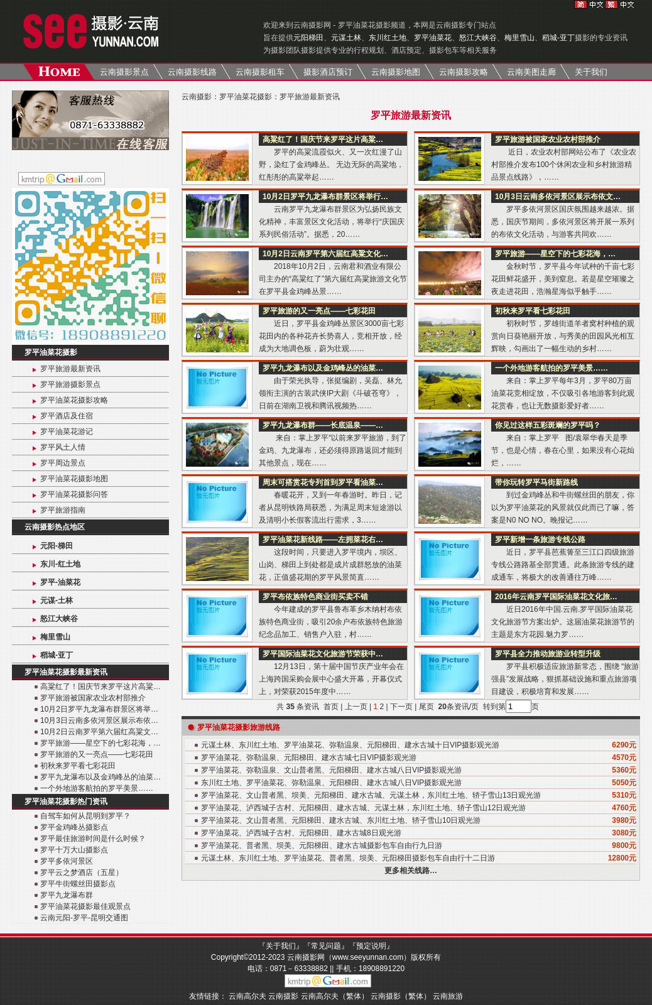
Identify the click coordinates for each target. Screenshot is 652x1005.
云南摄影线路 (192, 72)
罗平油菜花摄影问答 (74, 494)
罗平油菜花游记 (66, 431)
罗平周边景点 (62, 463)
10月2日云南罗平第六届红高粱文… (99, 731)
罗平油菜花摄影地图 (74, 478)
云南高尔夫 (247, 996)
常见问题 (326, 946)
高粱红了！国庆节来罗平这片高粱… (100, 686)
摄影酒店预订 (327, 72)
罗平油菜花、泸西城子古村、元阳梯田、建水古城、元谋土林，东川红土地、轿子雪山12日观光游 (363, 807)
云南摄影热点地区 (54, 527)
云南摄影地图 (395, 72)
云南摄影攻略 (463, 72)
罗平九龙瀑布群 (66, 895)
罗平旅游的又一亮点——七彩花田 (96, 754)
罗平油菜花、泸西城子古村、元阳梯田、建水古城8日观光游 (301, 832)
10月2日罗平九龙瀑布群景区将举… (99, 709)
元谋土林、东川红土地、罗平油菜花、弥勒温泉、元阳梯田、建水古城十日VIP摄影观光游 (350, 745)
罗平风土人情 (62, 447)
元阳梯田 (308, 37)
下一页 (401, 706)
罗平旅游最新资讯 (70, 368)
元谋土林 (346, 37)
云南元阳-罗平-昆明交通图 (84, 917)
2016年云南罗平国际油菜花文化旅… (556, 596)
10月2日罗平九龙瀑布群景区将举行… (325, 196)
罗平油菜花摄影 (50, 352)
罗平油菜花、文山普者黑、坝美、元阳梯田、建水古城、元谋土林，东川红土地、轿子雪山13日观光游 (371, 795)
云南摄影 (197, 96)
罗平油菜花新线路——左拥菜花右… (323, 539)
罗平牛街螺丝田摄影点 (78, 883)
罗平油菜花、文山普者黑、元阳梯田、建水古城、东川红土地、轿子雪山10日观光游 (341, 820)
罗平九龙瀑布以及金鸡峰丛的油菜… (100, 777)
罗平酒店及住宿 (66, 415)
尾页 (427, 706)
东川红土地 (387, 37)
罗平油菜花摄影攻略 (74, 400)
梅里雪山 (519, 37)
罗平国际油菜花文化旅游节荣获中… (323, 653)
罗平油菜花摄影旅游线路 (238, 727)
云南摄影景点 (124, 72)
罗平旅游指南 (62, 510)
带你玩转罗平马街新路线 (536, 482)
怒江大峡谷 (478, 37)
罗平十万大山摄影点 (74, 849)
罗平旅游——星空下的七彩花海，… (100, 743)
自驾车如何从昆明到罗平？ (85, 816)
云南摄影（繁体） (401, 996)
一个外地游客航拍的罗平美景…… (96, 788)
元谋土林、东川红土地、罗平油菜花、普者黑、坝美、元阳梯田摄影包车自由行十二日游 (348, 858)
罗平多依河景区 (66, 861)
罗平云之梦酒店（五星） (81, 872)
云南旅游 (448, 996)
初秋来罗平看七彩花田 (78, 765)
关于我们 (591, 72)
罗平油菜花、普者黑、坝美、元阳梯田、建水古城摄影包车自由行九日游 (321, 845)
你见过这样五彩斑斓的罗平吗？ (547, 425)
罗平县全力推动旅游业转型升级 (547, 653)
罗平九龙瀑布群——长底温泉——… (323, 425)
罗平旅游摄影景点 (70, 384)
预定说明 (371, 946)
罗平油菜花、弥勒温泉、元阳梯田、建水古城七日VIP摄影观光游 (308, 757)
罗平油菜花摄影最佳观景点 (85, 906)
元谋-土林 (56, 600)
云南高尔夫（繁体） (335, 996)
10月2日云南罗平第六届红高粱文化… (325, 253)
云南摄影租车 (260, 72)
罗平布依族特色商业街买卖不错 (315, 596)
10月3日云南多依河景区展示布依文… (558, 196)
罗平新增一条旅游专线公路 (540, 539)
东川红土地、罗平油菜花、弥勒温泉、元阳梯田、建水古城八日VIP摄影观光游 (331, 782)
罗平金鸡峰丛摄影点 (74, 827)
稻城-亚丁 (558, 37)
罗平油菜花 (433, 37)
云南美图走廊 (531, 72)
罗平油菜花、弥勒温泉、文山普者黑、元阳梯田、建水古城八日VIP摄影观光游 (331, 770)
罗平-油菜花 (60, 582)
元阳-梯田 (56, 545)
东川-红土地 (60, 564)
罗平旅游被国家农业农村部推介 (93, 697)
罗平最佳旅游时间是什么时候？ (93, 838)
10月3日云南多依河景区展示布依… (99, 720)
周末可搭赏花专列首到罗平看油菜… (323, 482)
